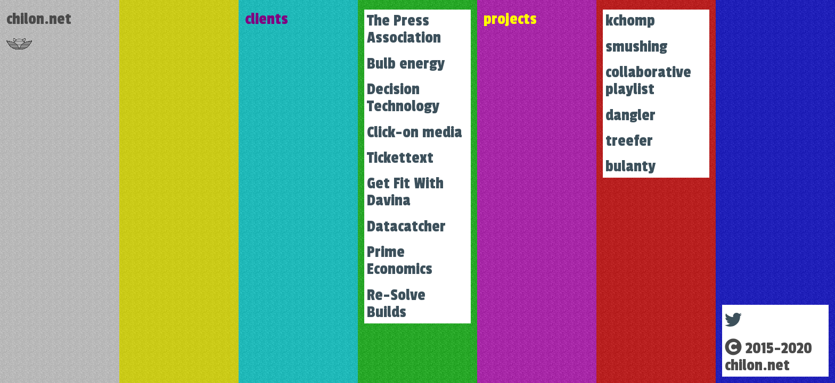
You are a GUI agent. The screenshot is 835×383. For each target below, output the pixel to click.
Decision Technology (403, 98)
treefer (629, 141)
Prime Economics (399, 261)
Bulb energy (406, 63)
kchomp (630, 20)
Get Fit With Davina (405, 192)
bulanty (630, 166)
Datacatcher (406, 226)
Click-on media (414, 132)
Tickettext (400, 158)
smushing (636, 46)
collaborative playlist (648, 81)
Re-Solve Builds (396, 304)
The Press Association (404, 29)
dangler (630, 115)
